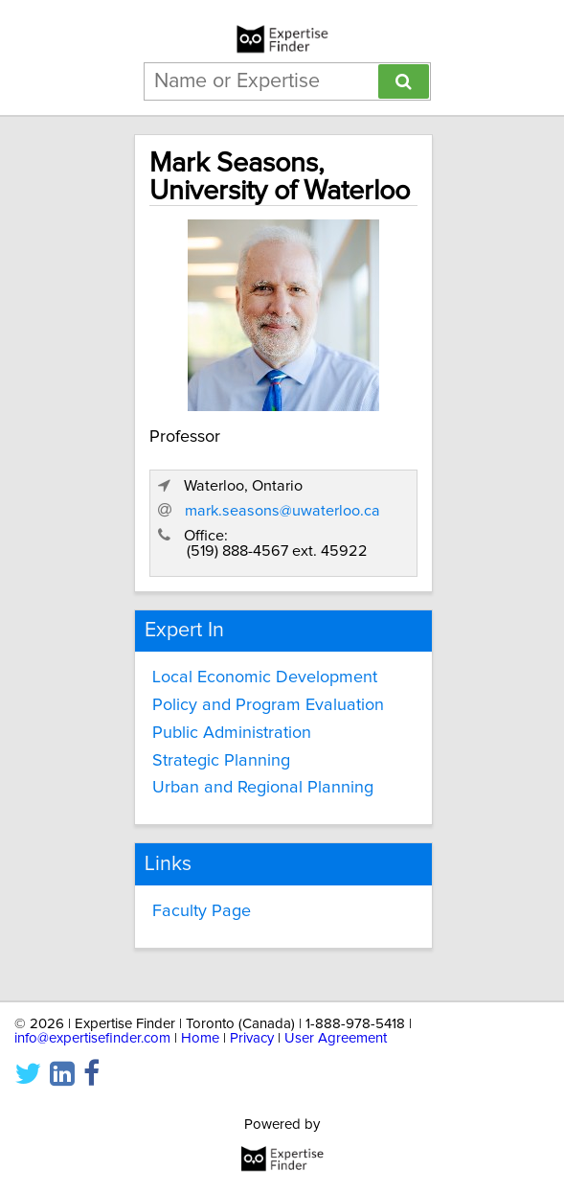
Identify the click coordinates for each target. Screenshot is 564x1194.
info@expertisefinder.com (92, 1038)
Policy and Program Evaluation (268, 705)
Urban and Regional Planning (262, 787)
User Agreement (335, 1038)
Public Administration (231, 733)
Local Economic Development (264, 677)
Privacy (252, 1038)
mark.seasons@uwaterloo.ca (282, 510)
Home (200, 1038)
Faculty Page (201, 911)
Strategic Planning (221, 760)
